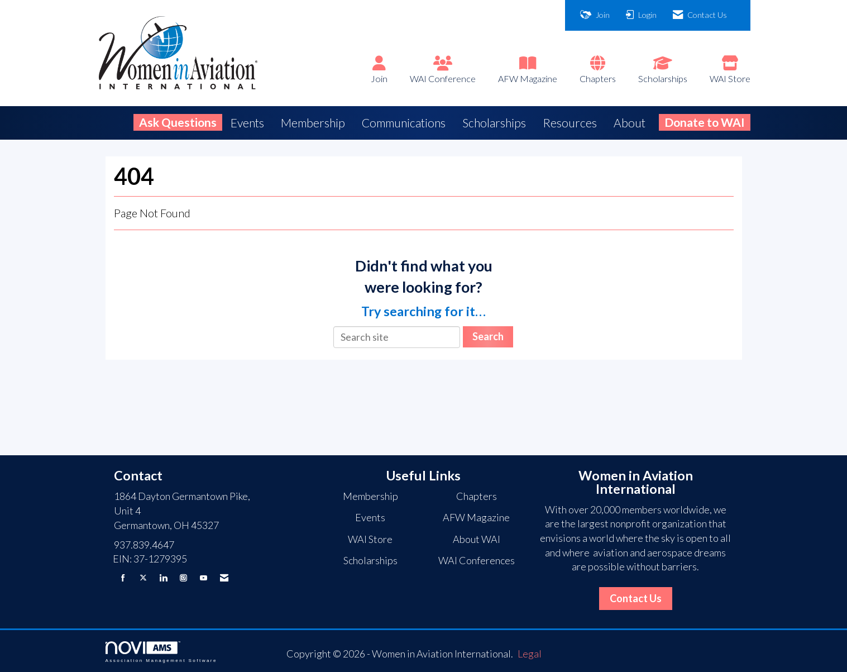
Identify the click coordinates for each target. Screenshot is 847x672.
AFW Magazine (527, 78)
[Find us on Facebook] (123, 578)
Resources (570, 123)
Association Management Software (161, 652)
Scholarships (662, 78)
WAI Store (730, 78)
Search (488, 336)
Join (379, 78)
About (629, 123)
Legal (530, 653)
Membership (313, 123)
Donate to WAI (704, 122)
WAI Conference (443, 78)
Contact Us (636, 598)
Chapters (598, 78)
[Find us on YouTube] (203, 578)
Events (247, 123)
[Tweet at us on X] (143, 578)
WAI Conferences (476, 560)
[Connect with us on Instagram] (183, 578)
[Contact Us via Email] (224, 578)
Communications (404, 123)
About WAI (476, 539)
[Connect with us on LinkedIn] (163, 578)
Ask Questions (178, 122)
